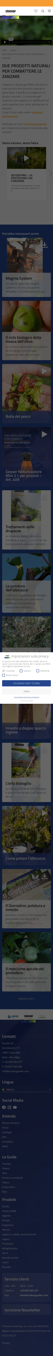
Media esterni (10, 675)
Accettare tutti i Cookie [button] (26, 683)
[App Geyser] (21, 3)
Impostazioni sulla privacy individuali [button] (26, 697)
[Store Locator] (34, 3)
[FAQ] (46, 3)
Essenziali (8, 670)
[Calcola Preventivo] (8, 3)
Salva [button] (27, 691)
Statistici (25, 670)
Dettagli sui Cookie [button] (26, 700)
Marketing (42, 670)
